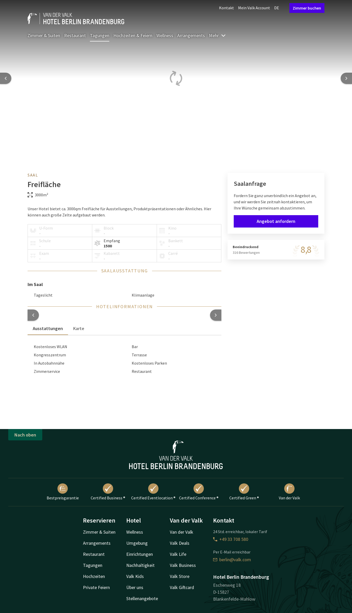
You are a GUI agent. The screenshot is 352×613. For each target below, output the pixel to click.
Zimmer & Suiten (44, 35)
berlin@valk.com (232, 559)
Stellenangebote (142, 598)
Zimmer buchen (307, 8)
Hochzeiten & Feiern (132, 35)
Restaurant (75, 35)
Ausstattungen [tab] (48, 328)
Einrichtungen (139, 554)
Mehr (217, 35)
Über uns (134, 587)
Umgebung (137, 543)
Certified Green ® (244, 491)
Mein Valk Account (254, 7)
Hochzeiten (94, 576)
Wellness (164, 35)
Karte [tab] (78, 328)
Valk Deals (179, 543)
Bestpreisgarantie (63, 491)
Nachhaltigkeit (140, 565)
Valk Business (183, 565)
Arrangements (191, 35)
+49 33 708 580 (230, 539)
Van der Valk (289, 491)
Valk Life (178, 554)
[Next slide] (346, 78)
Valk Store (179, 576)
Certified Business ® (108, 491)
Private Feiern (96, 587)
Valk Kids (135, 576)
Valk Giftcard (182, 587)
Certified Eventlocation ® (153, 491)
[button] (33, 315)
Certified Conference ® (199, 491)
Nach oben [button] (25, 435)
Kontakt (226, 7)
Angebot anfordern (276, 221)
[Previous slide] (5, 78)
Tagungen (99, 35)
